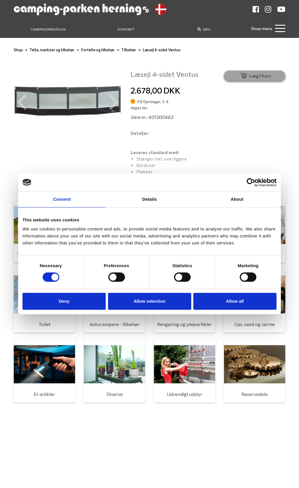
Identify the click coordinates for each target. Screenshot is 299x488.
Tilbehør (128, 49)
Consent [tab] (62, 199)
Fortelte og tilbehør (98, 49)
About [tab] (237, 199)
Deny (64, 301)
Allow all (235, 301)
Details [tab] (149, 199)
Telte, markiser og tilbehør (51, 49)
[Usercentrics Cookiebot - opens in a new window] (251, 182)
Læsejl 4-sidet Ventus (161, 49)
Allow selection (149, 301)
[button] (22, 102)
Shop (18, 49)
